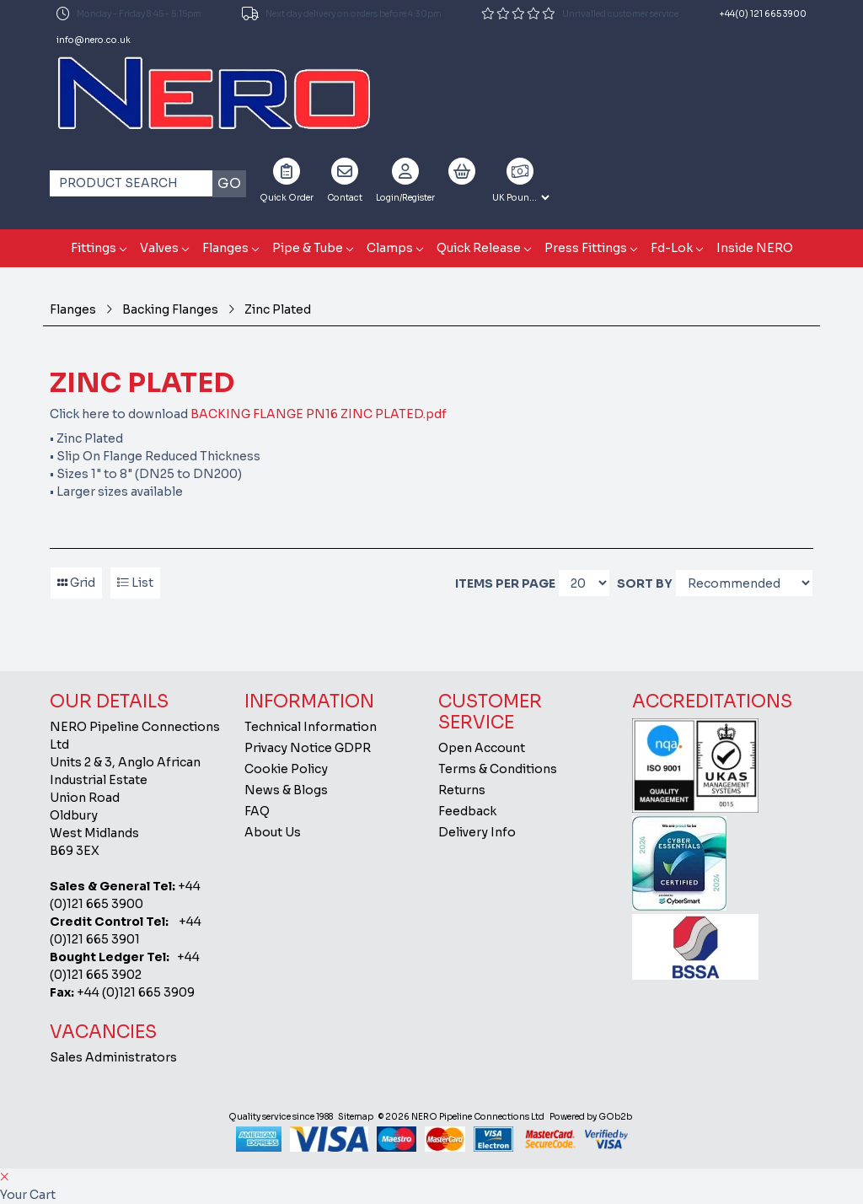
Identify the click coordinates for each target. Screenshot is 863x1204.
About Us (272, 832)
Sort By (645, 583)
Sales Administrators (113, 1057)
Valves (159, 247)
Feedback (467, 811)
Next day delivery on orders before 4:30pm (342, 13)
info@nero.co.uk (93, 40)
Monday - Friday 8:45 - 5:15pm (128, 13)
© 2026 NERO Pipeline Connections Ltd (461, 1116)
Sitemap (355, 1116)
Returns (461, 790)
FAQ (257, 811)
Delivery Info (477, 832)
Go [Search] (229, 183)
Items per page (505, 583)
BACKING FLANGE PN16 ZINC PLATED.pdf (318, 414)
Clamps (390, 247)
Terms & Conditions (497, 769)
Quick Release (479, 247)
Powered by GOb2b (590, 1116)
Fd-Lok (672, 247)
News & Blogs (286, 790)
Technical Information (310, 726)
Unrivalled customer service (579, 13)
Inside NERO (754, 247)
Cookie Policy (286, 769)
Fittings (93, 247)
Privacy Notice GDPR (307, 747)
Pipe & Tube (307, 247)
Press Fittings (585, 247)
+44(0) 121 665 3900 (763, 13)
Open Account (481, 747)
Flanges (225, 247)
